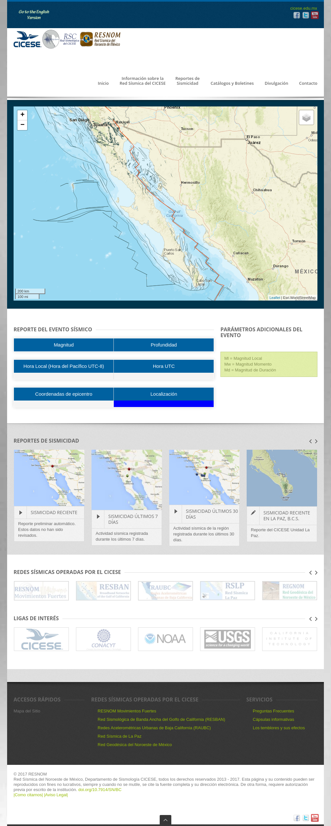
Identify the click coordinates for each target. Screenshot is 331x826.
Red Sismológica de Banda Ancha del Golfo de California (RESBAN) (161, 719)
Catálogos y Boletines (232, 83)
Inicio (103, 83)
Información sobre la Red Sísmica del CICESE (143, 81)
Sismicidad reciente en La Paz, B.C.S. (286, 516)
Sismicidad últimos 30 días (212, 514)
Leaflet (275, 298)
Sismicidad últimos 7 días (133, 519)
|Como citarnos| (29, 794)
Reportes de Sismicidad (187, 81)
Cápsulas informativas (273, 719)
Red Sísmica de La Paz (120, 736)
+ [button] (22, 115)
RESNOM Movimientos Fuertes (127, 711)
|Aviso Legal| (56, 794)
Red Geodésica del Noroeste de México (135, 744)
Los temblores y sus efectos (279, 727)
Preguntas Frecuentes (273, 711)
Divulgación (276, 83)
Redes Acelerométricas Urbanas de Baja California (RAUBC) (154, 727)
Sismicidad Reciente (54, 512)
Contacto (308, 83)
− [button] (22, 125)
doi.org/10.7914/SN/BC (99, 789)
